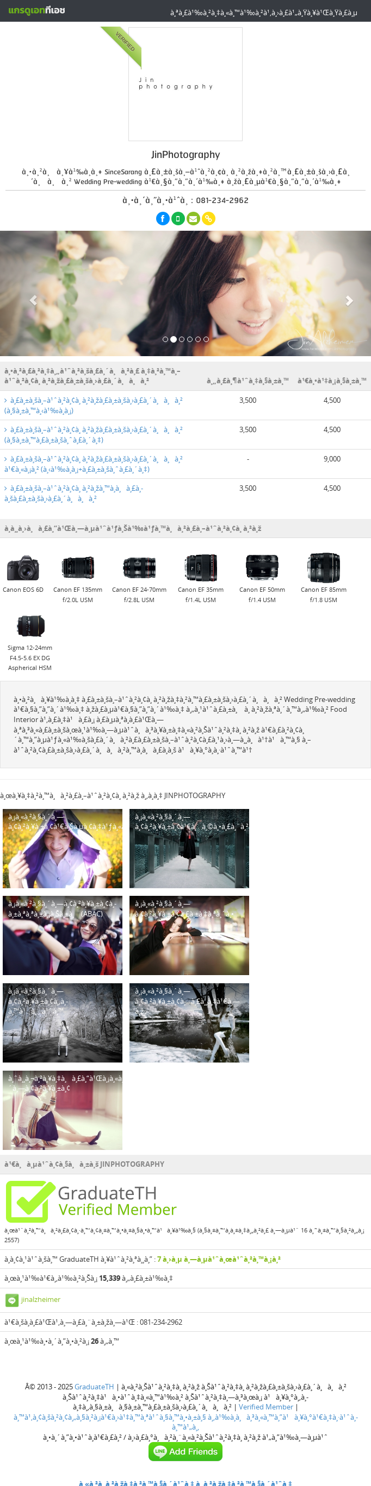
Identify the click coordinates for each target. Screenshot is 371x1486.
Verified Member (266, 1407)
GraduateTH (94, 1387)
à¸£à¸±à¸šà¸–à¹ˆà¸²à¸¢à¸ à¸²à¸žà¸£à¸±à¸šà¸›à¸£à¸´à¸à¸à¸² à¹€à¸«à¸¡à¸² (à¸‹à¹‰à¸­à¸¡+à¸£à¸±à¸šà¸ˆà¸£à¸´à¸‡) (93, 464)
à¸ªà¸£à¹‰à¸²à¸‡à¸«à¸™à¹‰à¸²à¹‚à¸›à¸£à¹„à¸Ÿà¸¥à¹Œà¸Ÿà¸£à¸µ (263, 12)
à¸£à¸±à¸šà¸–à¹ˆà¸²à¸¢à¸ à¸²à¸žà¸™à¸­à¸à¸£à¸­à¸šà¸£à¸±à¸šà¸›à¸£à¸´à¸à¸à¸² (73, 493)
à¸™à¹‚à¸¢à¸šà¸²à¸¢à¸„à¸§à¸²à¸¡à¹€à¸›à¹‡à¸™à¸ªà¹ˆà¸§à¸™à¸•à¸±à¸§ (110, 1417)
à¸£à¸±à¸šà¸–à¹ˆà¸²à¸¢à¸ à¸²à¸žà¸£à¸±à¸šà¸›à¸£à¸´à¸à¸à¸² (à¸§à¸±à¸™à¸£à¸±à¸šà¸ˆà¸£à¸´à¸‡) (93, 435)
